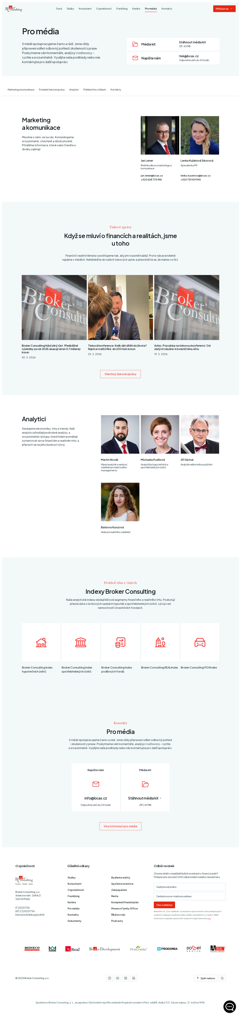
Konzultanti (75, 883)
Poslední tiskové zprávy (52, 89)
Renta (114, 896)
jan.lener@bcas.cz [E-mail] (152, 175)
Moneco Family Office (124, 908)
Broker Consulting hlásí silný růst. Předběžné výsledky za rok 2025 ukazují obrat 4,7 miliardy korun (51, 349)
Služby (72, 877)
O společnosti (76, 889)
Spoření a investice (122, 883)
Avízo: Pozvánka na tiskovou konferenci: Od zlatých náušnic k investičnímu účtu (182, 347)
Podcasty (117, 920)
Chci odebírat (164, 904)
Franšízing (73, 896)
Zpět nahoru (205, 978)
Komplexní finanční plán (125, 902)
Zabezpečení (119, 889)
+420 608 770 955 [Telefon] (151, 179)
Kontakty (116, 89)
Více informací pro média (120, 826)
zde (209, 918)
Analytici (74, 89)
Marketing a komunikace (21, 89)
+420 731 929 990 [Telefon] (191, 179)
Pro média (73, 908)
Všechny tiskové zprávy (121, 374)
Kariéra (72, 902)
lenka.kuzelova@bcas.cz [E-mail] (196, 175)
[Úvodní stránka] (13, 8)
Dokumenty (75, 920)
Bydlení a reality (120, 877)
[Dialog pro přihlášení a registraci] (224, 8)
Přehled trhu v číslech (94, 89)
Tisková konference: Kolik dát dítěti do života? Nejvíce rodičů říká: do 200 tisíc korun (117, 347)
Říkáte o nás (118, 914)
